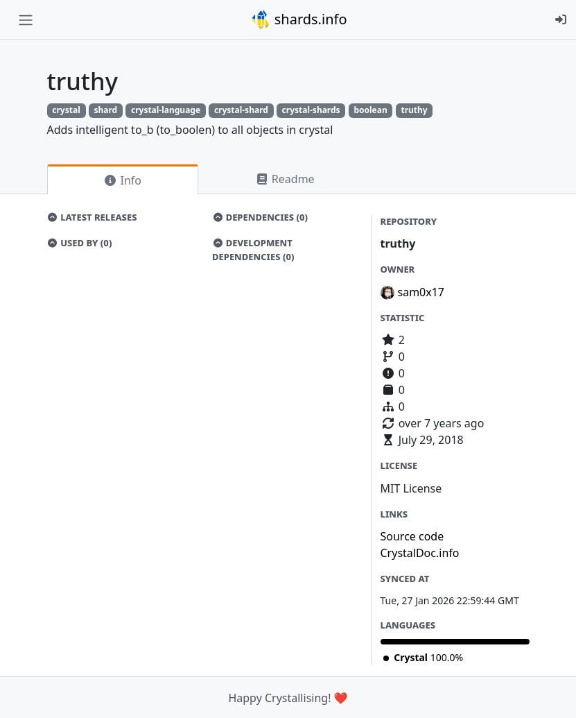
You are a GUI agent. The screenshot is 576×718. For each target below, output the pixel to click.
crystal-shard (241, 110)
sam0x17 (421, 292)
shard (105, 110)
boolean (370, 110)
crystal (66, 110)
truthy (414, 110)
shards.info (298, 19)
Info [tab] (122, 180)
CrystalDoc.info (420, 553)
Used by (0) (79, 243)
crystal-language (165, 110)
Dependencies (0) (260, 217)
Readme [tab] (285, 179)
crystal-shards (311, 110)
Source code (412, 536)
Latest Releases (92, 217)
